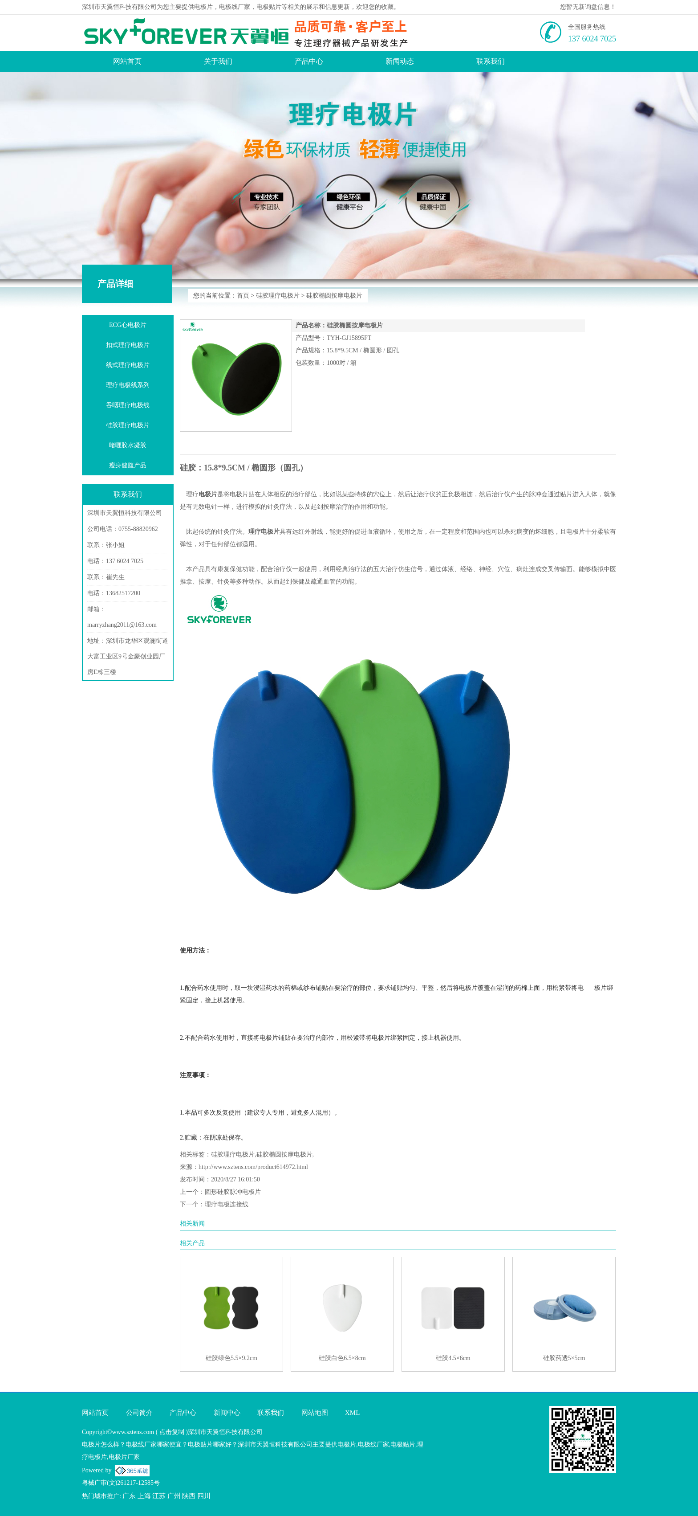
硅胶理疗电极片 (278, 295)
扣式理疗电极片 (128, 345)
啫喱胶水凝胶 (127, 445)
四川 (204, 1496)
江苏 (159, 1496)
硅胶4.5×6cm (453, 1358)
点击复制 (171, 1432)
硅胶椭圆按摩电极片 (334, 295)
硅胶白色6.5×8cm (342, 1358)
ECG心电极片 (127, 325)
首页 (243, 295)
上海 (144, 1496)
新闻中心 (227, 1412)
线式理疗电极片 (128, 365)
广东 (129, 1496)
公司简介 (139, 1412)
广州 (174, 1496)
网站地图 (314, 1412)
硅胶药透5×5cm (564, 1358)
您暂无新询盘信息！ (588, 7)
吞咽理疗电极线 (128, 405)
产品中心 (309, 61)
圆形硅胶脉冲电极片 (233, 1192)
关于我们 (218, 61)
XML (352, 1412)
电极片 (203, 7)
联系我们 (490, 61)
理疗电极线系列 (128, 385)
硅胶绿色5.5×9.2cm (231, 1358)
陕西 (188, 1496)
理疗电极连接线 (226, 1204)
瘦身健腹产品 (127, 465)
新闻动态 (400, 61)
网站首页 (127, 61)
